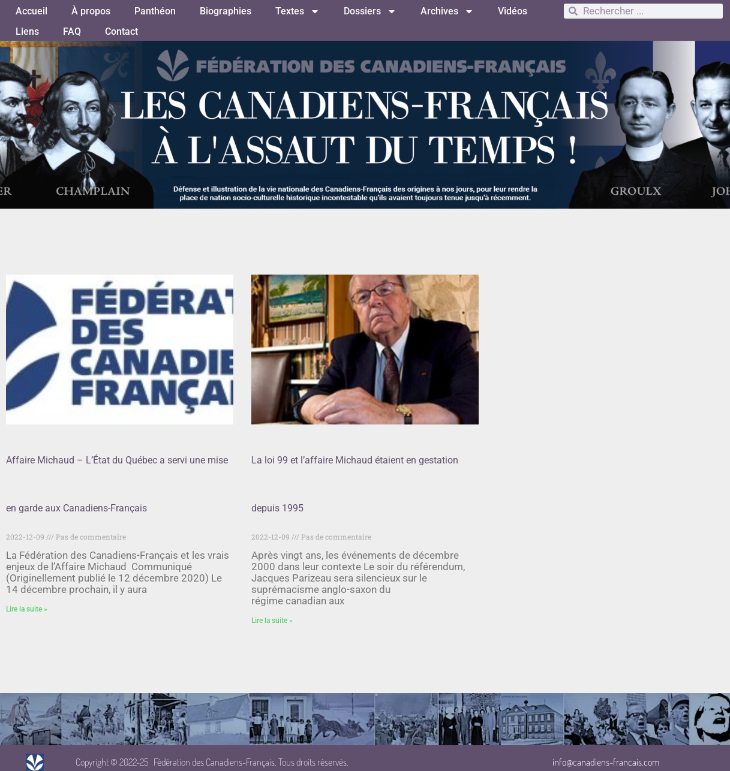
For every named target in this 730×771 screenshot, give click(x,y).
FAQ (72, 31)
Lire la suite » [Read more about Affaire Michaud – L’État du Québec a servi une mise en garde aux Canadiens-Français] (26, 609)
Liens (27, 31)
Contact (121, 31)
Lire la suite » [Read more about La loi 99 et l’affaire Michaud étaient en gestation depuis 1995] (272, 620)
